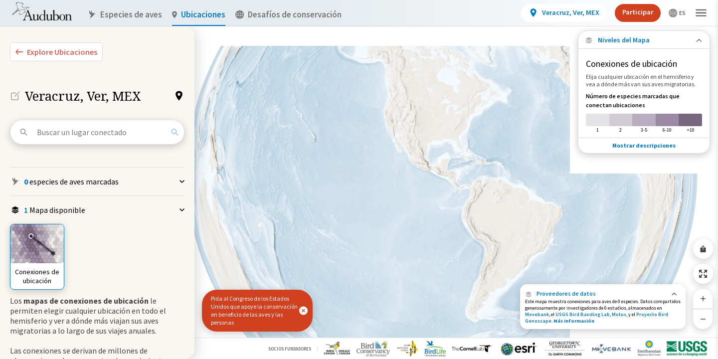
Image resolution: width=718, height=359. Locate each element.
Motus (619, 314)
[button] (603, 293)
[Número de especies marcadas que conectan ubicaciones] (644, 113)
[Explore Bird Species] (56, 51)
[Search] (175, 132)
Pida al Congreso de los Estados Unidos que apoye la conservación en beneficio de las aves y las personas (254, 310)
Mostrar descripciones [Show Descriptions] (644, 145)
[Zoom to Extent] (703, 274)
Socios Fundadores (289, 349)
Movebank (537, 314)
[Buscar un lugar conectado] (101, 132)
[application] (359, 179)
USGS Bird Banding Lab (582, 314)
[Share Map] (703, 249)
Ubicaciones (198, 14)
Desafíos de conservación (288, 14)
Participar (637, 11)
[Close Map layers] (644, 40)
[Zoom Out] (703, 319)
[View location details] (564, 13)
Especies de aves (125, 14)
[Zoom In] (703, 299)
